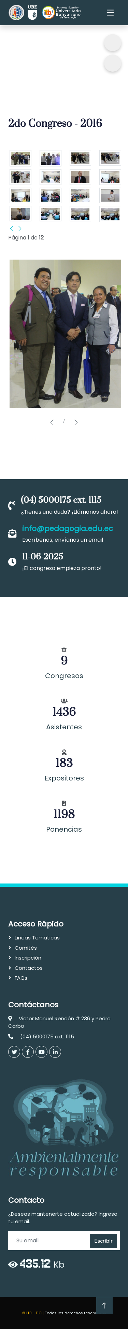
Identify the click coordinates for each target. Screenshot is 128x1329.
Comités (26, 947)
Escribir (103, 1241)
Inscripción (28, 957)
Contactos (29, 968)
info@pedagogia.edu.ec (67, 528)
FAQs (21, 977)
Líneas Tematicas (37, 937)
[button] (51, 422)
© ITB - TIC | (33, 1313)
